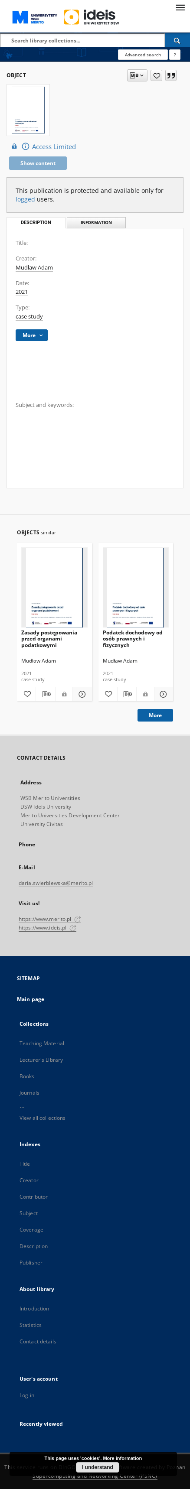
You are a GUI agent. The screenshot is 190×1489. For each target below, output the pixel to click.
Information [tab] (96, 222)
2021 (22, 292)
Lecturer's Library (41, 1059)
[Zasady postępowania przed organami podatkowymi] (54, 588)
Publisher (31, 1262)
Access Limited (42, 146)
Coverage (31, 1229)
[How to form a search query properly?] (174, 54)
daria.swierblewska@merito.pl (56, 883)
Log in (27, 1395)
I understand (97, 1467)
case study (29, 316)
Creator (29, 1180)
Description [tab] (36, 222)
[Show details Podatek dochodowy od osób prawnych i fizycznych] (162, 694)
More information (122, 1458)
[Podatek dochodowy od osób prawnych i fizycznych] (136, 588)
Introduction (34, 1308)
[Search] (177, 40)
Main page (30, 999)
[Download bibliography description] (45, 694)
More (155, 715)
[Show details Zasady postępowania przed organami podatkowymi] (81, 694)
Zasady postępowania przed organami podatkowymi (49, 638)
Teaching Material (42, 1043)
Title (25, 1163)
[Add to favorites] (156, 75)
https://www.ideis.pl (47, 927)
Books (27, 1076)
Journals (29, 1092)
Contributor (34, 1196)
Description (34, 1246)
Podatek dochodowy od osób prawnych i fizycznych (133, 638)
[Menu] (180, 7)
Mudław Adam (34, 267)
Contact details (38, 1341)
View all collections (43, 1118)
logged (25, 199)
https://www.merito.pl (50, 919)
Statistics (31, 1325)
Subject (29, 1213)
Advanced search (143, 55)
